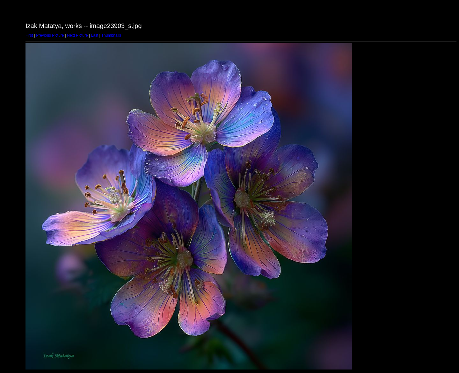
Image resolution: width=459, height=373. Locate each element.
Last (94, 35)
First (29, 35)
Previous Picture (50, 35)
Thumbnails (111, 35)
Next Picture (77, 35)
